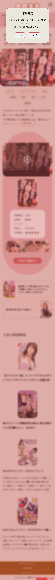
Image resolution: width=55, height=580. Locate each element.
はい (19, 35)
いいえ (34, 35)
